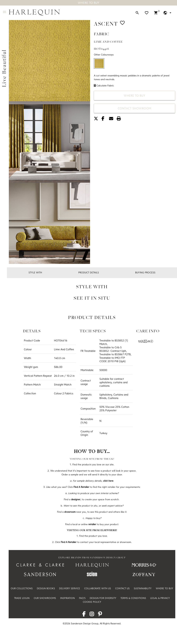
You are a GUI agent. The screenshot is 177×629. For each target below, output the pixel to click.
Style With (35, 272)
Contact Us (122, 588)
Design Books (46, 588)
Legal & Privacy (160, 598)
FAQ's (82, 598)
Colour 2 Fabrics (63, 393)
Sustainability (143, 588)
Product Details (88, 272)
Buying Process (145, 272)
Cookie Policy (92, 601)
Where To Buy (88, 3)
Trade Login (22, 598)
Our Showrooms (45, 598)
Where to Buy (134, 95)
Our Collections (22, 588)
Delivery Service (69, 588)
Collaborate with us (97, 588)
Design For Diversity (103, 598)
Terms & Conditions (133, 598)
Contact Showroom (134, 108)
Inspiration (67, 598)
